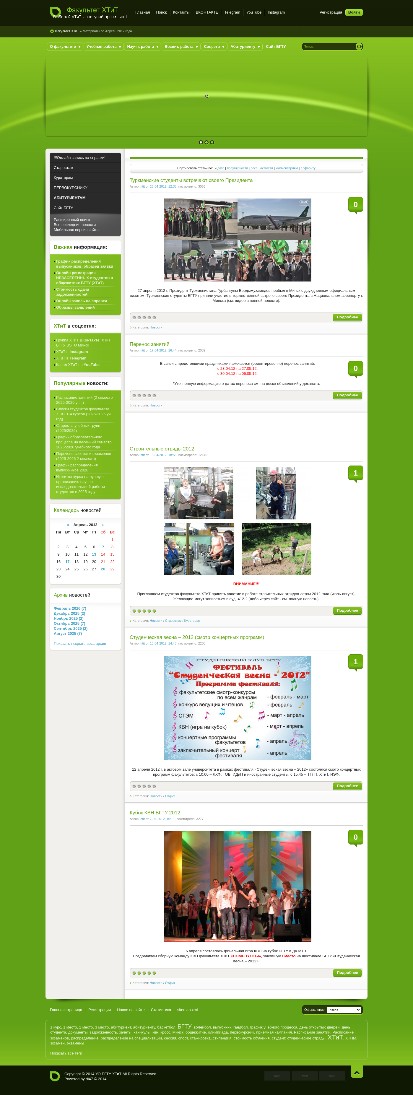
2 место (86, 1027)
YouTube (253, 12)
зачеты (125, 1032)
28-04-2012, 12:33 (163, 186)
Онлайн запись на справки (81, 301)
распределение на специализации (131, 1038)
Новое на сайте (131, 1010)
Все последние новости (75, 224)
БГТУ (185, 1026)
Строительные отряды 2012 (162, 449)
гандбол (240, 1027)
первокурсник (242, 1032)
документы (78, 1032)
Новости (156, 327)
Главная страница (66, 1010)
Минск (177, 1032)
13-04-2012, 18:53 (163, 455)
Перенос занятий (149, 344)
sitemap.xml (187, 1010)
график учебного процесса (273, 1027)
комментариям (287, 168)
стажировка (200, 1038)
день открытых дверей (319, 1027)
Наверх (357, 1071)
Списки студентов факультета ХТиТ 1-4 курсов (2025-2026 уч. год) (84, 414)
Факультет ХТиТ (89, 13)
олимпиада (218, 1032)
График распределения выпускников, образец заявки (84, 264)
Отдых (170, 796)
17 (67, 561)
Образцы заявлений (75, 307)
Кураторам (192, 620)
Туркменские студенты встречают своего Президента (191, 180)
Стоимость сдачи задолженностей (72, 292)
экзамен (57, 1043)
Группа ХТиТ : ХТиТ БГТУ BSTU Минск (83, 342)
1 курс (55, 1027)
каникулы (142, 1032)
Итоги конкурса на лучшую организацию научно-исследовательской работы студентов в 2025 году (80, 484)
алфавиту (308, 168)
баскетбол (166, 1027)
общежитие (196, 1032)
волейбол (202, 1027)
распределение (84, 1038)
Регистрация (331, 12)
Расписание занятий (312, 1032)
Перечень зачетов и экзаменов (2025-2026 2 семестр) (83, 456)
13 (94, 554)
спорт (183, 1038)
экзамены (75, 1043)
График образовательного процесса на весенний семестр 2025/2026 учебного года (84, 442)
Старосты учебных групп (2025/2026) (78, 428)
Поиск (161, 12)
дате (220, 168)
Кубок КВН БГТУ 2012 (155, 813)
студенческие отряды (306, 1038)
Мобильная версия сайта (76, 229)
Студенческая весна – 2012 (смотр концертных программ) (197, 637)
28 (103, 569)
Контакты (181, 12)
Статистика (161, 1010)
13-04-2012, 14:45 (163, 643)
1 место (70, 1027)
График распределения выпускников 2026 (77, 467)
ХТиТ (335, 1037)
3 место (102, 1027)
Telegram (232, 12)
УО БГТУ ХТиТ (108, 1074)
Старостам (173, 620)
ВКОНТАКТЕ (207, 12)
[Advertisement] (232, 432)
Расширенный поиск (72, 219)
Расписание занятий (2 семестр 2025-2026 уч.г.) (84, 400)
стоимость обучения (252, 1038)
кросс (165, 1032)
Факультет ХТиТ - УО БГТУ (55, 1076)
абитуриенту (144, 1027)
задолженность (103, 1032)
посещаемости (262, 168)
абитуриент (121, 1027)
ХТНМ (350, 1038)
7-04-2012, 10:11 (162, 819)
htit (142, 186)
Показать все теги (66, 1053)
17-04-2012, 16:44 (163, 350)
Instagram (276, 12)
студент (278, 1038)
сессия (170, 1038)
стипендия (222, 1038)
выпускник (222, 1027)
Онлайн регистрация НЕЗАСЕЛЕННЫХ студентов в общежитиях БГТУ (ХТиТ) (84, 278)
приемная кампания (274, 1032)
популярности (237, 168)
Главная (142, 12)
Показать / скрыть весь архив (80, 643)
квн (155, 1032)
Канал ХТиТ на (78, 364)
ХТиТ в (72, 351)
